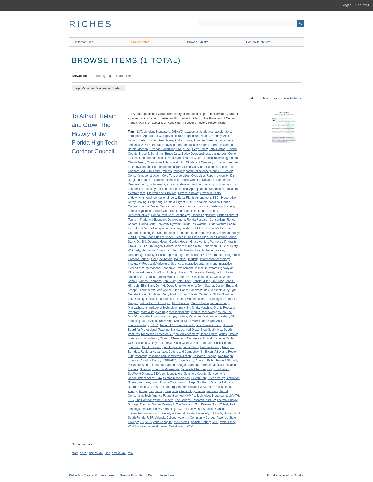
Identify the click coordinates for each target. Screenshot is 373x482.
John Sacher (206, 285)
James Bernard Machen (161, 277)
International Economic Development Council (174, 268)
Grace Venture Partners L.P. (208, 241)
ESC (216, 197)
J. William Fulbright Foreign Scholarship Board (184, 272)
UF (186, 409)
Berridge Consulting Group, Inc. (169, 149)
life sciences (164, 299)
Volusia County (201, 422)
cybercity (222, 175)
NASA (154, 325)
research (140, 356)
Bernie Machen (138, 149)
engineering (154, 197)
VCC (148, 422)
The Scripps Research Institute (195, 400)
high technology (190, 250)
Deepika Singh (137, 184)
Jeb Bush (169, 281)
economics (229, 184)
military (182, 316)
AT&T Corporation (153, 144)
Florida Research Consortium (205, 219)
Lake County (136, 299)
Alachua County (211, 136)
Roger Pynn (185, 360)
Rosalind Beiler (205, 360)
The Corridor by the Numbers (154, 400)
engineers (169, 197)
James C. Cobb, (211, 277)
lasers (150, 299)
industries (180, 259)
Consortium (135, 175)
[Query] (251, 23)
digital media (157, 184)
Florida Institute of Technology (170, 215)
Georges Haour (158, 241)
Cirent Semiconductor (170, 162)
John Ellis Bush (144, 285)
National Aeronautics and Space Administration (190, 325)
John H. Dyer (164, 285)
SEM (157, 373)
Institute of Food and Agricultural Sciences (155, 263)
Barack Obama (223, 144)
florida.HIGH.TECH (194, 228)
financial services (208, 202)
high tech (172, 250)
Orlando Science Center (218, 338)
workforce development (152, 426)
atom (75, 453)
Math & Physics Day (154, 312)
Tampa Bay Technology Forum (185, 391)
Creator (275, 98)
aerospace (135, 136)
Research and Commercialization (169, 356)
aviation (171, 144)
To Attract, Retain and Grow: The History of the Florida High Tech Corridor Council (94, 134)
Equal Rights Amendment (194, 197)
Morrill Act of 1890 (178, 321)
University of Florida (209, 413)
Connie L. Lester (221, 171)
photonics (134, 347)
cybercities (183, 175)
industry (193, 259)
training (170, 409)
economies (135, 189)
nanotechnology (138, 325)
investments (144, 272)
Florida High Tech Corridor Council (150, 211)
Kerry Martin (170, 294)
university (150, 413)
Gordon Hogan (179, 241)
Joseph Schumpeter (141, 290)
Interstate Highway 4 (218, 268)
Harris (168, 246)
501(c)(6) (178, 131)
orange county (137, 338)
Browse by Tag (101, 76)
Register (362, 5)
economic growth (210, 184)
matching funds (189, 307)
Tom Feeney (203, 404)
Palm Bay (165, 343)
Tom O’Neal (220, 404)
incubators (165, 259)
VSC (215, 422)
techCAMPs (187, 395)
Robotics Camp (150, 360)
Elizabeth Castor (210, 193)
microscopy (168, 316)
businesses (219, 153)
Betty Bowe (199, 149)
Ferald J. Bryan (174, 202)
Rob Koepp (225, 356)
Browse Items (140, 42)
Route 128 (223, 360)
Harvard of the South (187, 246)
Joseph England (226, 285)
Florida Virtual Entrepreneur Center (157, 228)
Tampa (143, 391)
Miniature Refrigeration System (209, 316)
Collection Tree (83, 42)
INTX (131, 272)
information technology (215, 259)
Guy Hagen (155, 246)
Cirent (151, 162)
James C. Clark (189, 277)
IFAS (154, 259)
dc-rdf (83, 453)
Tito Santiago (184, 404)
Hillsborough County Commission (177, 255)
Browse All (79, 76)
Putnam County (210, 347)
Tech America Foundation (161, 395)
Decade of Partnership (216, 180)
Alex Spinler (149, 140)
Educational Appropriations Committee (198, 189)
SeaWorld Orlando (140, 373)
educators (231, 189)
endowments (136, 197)
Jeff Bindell (184, 281)
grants (232, 241)
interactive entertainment (201, 263)
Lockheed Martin (184, 299)
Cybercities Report (203, 175)
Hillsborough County (141, 255)
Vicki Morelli (181, 422)
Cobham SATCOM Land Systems (150, 171)
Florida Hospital (185, 211)
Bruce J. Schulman (151, 153)
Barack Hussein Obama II (194, 144)
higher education (213, 250)
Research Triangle (204, 356)
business (204, 153)
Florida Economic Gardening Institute (210, 206)
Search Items (124, 76)
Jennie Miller (201, 281)
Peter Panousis (202, 343)
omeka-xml (119, 453)
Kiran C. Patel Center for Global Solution (206, 294)
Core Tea (168, 175)
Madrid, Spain (200, 303)
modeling (134, 321)
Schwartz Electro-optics (196, 369)
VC (142, 422)
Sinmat (132, 382)
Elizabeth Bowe (188, 193)
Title (265, 98)
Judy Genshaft (212, 290)
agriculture (192, 136)
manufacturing (219, 303)
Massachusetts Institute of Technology (153, 307)
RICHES (91, 24)
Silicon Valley (216, 378)
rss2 (130, 453)
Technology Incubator (210, 395)
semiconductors (172, 373)
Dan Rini (147, 180)
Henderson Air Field (215, 246)
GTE (143, 246)
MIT (233, 316)
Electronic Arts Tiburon (161, 193)
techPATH (232, 395)
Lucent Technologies (210, 299)
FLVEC (132, 237)
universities (135, 413)
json (107, 453)
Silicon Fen (198, 378)
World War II (177, 426)
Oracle (232, 334)
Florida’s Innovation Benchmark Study (214, 233)
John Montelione (185, 285)
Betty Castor (217, 149)
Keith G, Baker (151, 294)
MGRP (132, 316)
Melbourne (225, 312)
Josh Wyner (163, 290)
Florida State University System (159, 224)
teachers (212, 391)
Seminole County (195, 373)
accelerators (223, 131)
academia (191, 131)
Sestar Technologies (176, 378)
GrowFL (133, 246)
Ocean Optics (209, 334)
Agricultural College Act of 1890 (163, 136)
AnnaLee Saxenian (206, 140)
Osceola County (146, 343)
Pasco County (182, 343)
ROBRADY (169, 360)
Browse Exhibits (197, 42)
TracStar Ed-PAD (152, 409)
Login (346, 5)
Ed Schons (164, 189)
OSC (131, 343)
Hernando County (153, 250)
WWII (190, 426)
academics (206, 131)
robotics (133, 360)
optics (223, 334)
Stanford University (188, 387)
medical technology (203, 312)
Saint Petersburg (153, 365)
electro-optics (136, 193)
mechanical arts (179, 312)
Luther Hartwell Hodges (155, 303)
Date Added (291, 98)
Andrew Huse (183, 140)
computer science (197, 171)
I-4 (203, 255)
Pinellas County (152, 347)
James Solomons (150, 281)
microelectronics (149, 316)
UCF (180, 409)
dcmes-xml (96, 453)
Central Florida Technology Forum (216, 158)
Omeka (298, 475)
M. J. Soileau (180, 303)
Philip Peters (222, 343)
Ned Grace (193, 329)
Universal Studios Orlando (207, 409)
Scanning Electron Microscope (160, 369)
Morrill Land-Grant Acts (207, 321)
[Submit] (300, 23)
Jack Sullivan (224, 272)
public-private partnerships (181, 347)
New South (208, 329)
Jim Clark (217, 281)
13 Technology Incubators (153, 131)
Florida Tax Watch (193, 224)
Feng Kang (155, 202)
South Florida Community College (173, 382)
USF (150, 417)
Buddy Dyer (189, 153)
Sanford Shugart (176, 365)
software (144, 382)
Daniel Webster (190, 180)
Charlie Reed (136, 162)
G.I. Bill (141, 241)
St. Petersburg (165, 387)
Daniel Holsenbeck (166, 180)
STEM (207, 387)
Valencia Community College (197, 417)
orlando (153, 338)
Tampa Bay (156, 391)
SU (215, 387)
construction (153, 175)
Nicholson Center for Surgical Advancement (169, 334)
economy (150, 189)
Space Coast (146, 387)
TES (131, 400)
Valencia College (165, 417)
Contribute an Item (258, 42)
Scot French (222, 369)
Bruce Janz (172, 153)
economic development (182, 184)
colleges (178, 171)
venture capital (162, 422)
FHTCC (191, 202)
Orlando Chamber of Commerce (180, 338)
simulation (233, 378)
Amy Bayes (165, 140)
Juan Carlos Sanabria (187, 290)
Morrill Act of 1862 (153, 321)
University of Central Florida (176, 413)
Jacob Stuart (136, 277)
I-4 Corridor (213, 255)
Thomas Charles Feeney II (157, 404)
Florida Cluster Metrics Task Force (162, 206)
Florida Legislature (203, 215)
